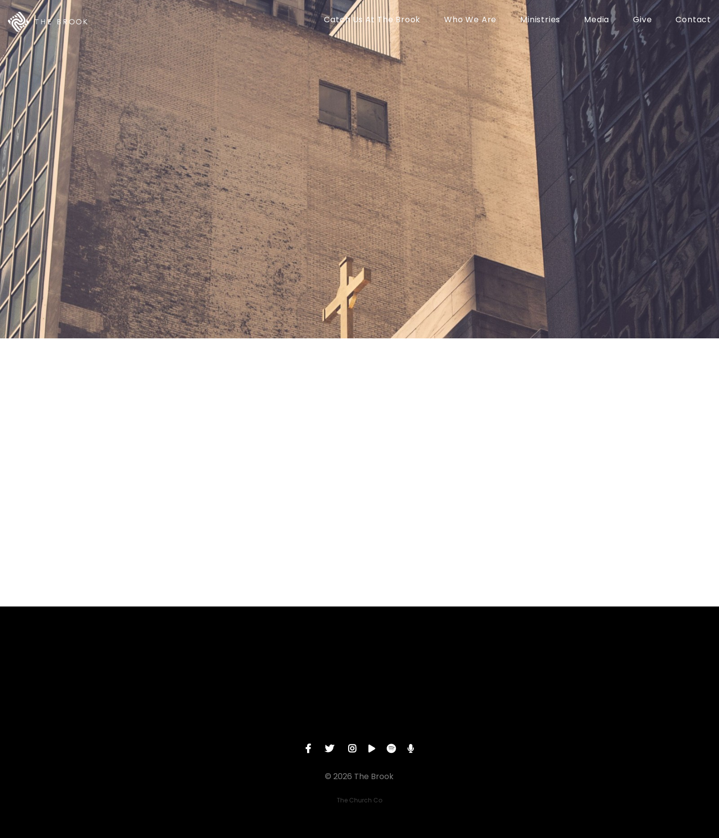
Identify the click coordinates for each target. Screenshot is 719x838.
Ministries (540, 20)
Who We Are (470, 20)
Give (642, 20)
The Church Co (359, 800)
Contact (693, 20)
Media (596, 20)
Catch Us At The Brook (372, 20)
